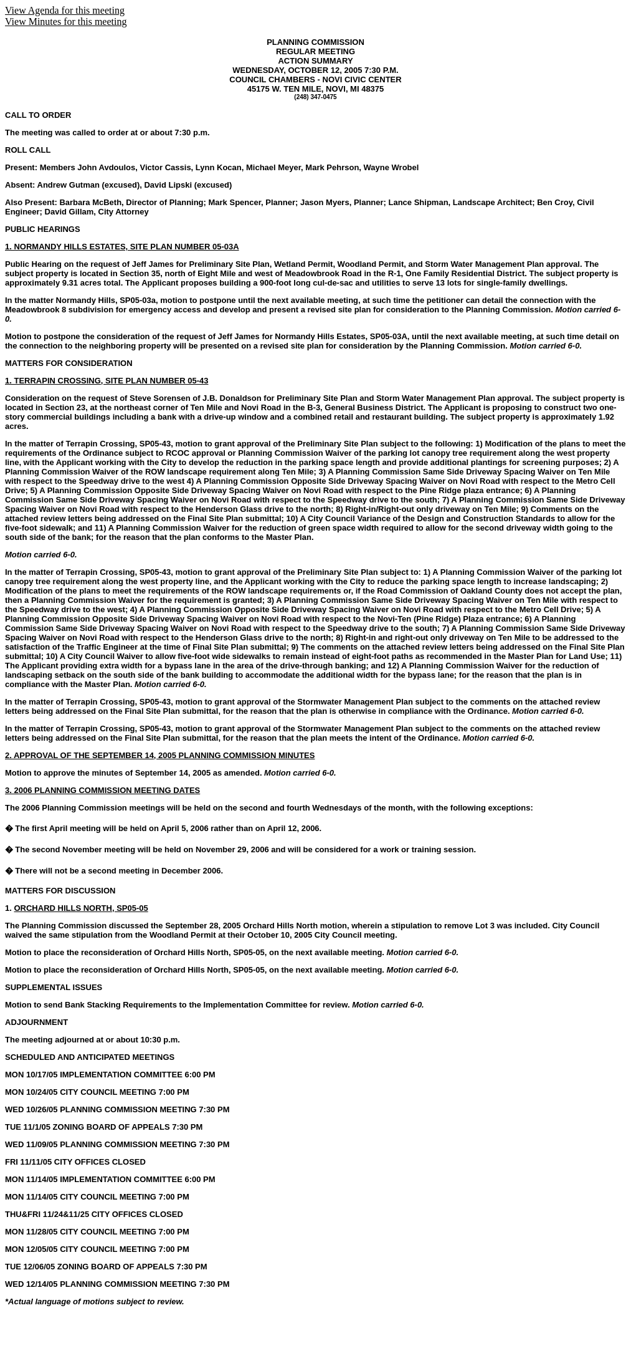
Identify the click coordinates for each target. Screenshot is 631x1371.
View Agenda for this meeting (65, 10)
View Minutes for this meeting (65, 21)
